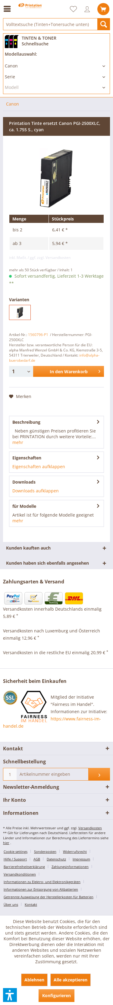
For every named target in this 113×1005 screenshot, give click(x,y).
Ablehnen (34, 980)
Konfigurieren (56, 995)
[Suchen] (103, 24)
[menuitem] (8, 9)
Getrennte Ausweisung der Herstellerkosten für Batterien (48, 897)
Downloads (24, 482)
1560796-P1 (38, 334)
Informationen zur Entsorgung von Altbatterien (41, 889)
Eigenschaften (26, 458)
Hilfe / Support (15, 859)
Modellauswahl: (21, 54)
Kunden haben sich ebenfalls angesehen (47, 563)
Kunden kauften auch (28, 548)
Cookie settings (15, 851)
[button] (10, 995)
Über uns (11, 904)
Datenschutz (56, 859)
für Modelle (24, 506)
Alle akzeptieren (70, 980)
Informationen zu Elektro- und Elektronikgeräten (42, 881)
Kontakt (31, 904)
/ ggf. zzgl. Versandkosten (49, 257)
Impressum (81, 859)
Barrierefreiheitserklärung (24, 866)
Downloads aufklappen (35, 491)
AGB (36, 859)
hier (6, 842)
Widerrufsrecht (75, 851)
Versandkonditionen (20, 874)
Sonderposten (45, 851)
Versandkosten (90, 828)
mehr (17, 442)
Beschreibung (26, 422)
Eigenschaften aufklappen (38, 466)
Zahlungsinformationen (70, 866)
